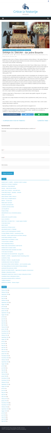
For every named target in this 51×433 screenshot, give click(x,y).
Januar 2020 (4, 376)
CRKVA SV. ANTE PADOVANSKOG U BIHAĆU (11, 231)
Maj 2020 (4, 370)
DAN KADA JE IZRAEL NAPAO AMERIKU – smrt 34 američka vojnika (16, 264)
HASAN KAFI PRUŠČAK (6, 194)
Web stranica (5, 165)
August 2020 (4, 363)
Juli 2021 (3, 341)
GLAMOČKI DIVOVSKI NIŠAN (8, 206)
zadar (15, 56)
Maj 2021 (4, 345)
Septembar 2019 (5, 384)
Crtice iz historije (25, 12)
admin (12, 54)
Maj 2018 (4, 417)
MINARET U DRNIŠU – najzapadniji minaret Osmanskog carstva (15, 255)
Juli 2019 (3, 388)
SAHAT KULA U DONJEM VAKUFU (9, 198)
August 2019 (4, 386)
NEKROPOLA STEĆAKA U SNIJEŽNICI (9, 184)
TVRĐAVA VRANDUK (6, 280)
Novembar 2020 (5, 357)
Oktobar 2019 (4, 382)
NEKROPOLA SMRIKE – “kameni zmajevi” (10, 282)
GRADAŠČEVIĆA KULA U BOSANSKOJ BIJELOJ (11, 213)
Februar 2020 (4, 374)
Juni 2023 (3, 306)
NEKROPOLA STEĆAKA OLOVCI (8, 227)
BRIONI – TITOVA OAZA (7, 200)
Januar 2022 (4, 329)
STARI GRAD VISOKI (6, 223)
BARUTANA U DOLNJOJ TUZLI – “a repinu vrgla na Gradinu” (14, 221)
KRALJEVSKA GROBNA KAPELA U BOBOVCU (11, 278)
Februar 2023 (4, 308)
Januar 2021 (4, 353)
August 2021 (4, 339)
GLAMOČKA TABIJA (43, 120)
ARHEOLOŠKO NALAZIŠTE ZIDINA (9, 217)
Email (3, 157)
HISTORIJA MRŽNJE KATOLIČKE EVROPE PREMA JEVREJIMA (14, 266)
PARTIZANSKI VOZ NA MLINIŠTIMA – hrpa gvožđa (12, 253)
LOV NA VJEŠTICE (5, 208)
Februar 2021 (4, 351)
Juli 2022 (3, 316)
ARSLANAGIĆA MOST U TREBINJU (9, 229)
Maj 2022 (4, 321)
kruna (46, 54)
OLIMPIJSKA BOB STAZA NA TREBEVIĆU (13, 120)
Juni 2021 (3, 343)
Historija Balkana (21, 50)
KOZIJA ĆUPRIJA (5, 210)
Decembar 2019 (5, 378)
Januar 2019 (4, 400)
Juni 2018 (3, 415)
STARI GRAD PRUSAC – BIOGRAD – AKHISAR (11, 192)
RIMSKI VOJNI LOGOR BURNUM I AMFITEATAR (12, 245)
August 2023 (4, 304)
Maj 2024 (4, 298)
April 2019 (4, 394)
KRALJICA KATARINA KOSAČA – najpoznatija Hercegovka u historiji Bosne (17, 270)
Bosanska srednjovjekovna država (9, 50)
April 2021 (4, 347)
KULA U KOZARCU (5, 219)
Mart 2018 (4, 421)
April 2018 (4, 419)
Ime (3, 150)
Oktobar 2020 (4, 359)
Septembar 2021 (5, 337)
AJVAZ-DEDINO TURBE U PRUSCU (9, 196)
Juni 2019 (3, 390)
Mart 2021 (4, 349)
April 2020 (4, 372)
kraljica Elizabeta (42, 54)
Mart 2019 (4, 396)
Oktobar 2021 (4, 335)
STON (3, 215)
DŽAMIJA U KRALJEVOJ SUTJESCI (8, 272)
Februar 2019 (4, 398)
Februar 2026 (4, 290)
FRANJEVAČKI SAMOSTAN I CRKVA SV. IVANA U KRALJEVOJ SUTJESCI (16, 274)
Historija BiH (28, 50)
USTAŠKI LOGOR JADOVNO (7, 204)
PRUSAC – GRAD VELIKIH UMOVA (9, 188)
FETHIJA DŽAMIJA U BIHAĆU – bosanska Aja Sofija (12, 233)
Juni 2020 (3, 368)
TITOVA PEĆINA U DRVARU (7, 241)
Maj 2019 (4, 392)
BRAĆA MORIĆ (5, 225)
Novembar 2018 (5, 404)
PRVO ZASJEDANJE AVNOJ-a (8, 243)
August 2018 (4, 411)
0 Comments (17, 54)
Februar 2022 (4, 327)
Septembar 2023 (5, 302)
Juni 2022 (3, 318)
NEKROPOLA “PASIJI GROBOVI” (8, 186)
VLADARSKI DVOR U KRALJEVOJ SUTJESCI (10, 276)
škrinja (4, 56)
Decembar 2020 (5, 355)
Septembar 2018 (5, 409)
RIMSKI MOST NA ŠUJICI (7, 202)
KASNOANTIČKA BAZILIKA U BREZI (9, 268)
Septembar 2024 (5, 294)
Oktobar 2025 (4, 292)
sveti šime (7, 56)
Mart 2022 (4, 325)
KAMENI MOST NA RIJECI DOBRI (9, 247)
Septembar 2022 (5, 312)
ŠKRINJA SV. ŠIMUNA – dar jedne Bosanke (11, 260)
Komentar (4, 131)
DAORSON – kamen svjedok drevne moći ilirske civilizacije (14, 235)
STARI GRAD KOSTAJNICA (7, 251)
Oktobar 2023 (4, 300)
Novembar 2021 (5, 333)
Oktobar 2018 (4, 406)
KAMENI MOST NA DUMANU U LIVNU (10, 239)
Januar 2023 (4, 310)
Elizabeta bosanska (26, 54)
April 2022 (4, 323)
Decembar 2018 (5, 402)
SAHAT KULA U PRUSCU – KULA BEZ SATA (11, 190)
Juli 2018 (3, 413)
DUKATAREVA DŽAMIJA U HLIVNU (9, 237)
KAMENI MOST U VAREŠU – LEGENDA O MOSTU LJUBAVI (14, 182)
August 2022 (4, 314)
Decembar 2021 (5, 331)
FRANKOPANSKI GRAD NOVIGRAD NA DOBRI (11, 249)
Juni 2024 (3, 296)
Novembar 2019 (5, 380)
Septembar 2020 (5, 361)
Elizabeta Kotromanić (34, 54)
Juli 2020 (3, 366)
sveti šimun (12, 56)
